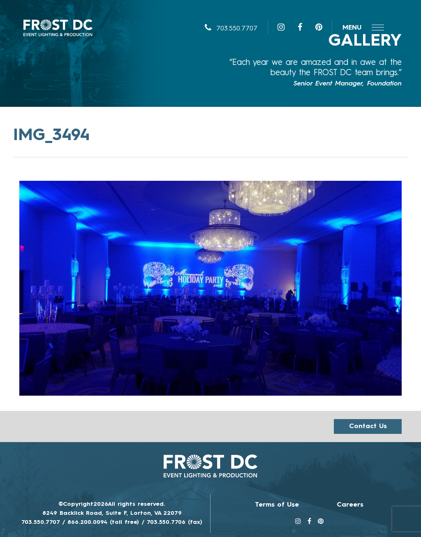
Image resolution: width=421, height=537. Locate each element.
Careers (350, 505)
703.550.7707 (231, 28)
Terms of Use (277, 505)
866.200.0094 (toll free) (103, 522)
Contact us (368, 426)
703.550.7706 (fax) (174, 522)
